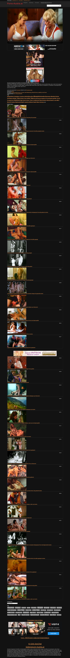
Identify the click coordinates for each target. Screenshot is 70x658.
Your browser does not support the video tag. (35, 26)
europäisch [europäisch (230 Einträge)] (43, 98)
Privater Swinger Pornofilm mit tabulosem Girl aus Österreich (19, 517)
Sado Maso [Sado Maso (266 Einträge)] (36, 102)
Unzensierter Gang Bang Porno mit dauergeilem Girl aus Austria (20, 334)
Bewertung (31, 2)
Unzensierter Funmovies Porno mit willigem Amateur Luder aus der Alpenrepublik (23, 423)
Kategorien (25, 2)
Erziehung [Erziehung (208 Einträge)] (37, 98)
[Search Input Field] (53, 6)
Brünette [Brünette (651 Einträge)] (42, 96)
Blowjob (13, 92)
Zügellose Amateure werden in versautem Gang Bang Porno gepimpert (21, 347)
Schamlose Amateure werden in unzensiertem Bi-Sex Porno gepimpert (21, 450)
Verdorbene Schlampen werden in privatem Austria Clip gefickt (19, 266)
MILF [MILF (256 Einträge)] (58, 100)
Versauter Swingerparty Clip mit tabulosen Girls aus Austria (19, 436)
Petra (13, 91)
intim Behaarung (28, 92)
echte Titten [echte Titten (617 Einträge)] (30, 98)
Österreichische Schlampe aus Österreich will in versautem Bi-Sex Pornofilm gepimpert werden (26, 558)
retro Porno (44, 92)
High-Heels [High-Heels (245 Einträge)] (23, 100)
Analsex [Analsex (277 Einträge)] (22, 96)
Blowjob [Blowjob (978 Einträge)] (36, 96)
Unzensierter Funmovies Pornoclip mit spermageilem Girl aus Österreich (21, 463)
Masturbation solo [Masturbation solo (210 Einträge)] (51, 100)
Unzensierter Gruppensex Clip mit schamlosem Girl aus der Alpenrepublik (22, 144)
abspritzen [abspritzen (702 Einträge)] (10, 96)
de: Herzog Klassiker (18, 93)
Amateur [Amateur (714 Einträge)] (17, 96)
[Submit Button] (60, 6)
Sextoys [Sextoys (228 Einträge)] (42, 102)
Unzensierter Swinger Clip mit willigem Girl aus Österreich (18, 185)
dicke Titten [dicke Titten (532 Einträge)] (16, 98)
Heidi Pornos (17, 92)
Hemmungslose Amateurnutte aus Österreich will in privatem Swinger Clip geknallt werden (25, 293)
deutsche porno (27, 0)
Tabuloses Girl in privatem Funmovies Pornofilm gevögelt (18, 531)
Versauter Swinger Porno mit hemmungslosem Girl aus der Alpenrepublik (21, 171)
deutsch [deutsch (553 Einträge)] (53, 96)
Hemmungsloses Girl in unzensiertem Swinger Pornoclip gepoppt (20, 280)
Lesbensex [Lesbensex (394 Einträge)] (36, 100)
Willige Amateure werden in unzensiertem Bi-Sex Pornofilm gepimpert (21, 225)
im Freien (22, 92)
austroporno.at (15, 0)
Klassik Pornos (35, 92)
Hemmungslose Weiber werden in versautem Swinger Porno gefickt (20, 368)
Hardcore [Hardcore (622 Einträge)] (17, 100)
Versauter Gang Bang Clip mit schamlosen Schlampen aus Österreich (21, 158)
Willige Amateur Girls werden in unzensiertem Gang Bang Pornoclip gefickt (22, 585)
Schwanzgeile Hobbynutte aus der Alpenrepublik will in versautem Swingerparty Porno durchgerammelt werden (29, 544)
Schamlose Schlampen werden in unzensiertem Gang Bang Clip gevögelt (21, 117)
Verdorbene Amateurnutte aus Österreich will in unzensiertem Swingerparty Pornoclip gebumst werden (27, 212)
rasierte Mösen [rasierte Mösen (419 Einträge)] (28, 102)
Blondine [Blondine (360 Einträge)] (30, 96)
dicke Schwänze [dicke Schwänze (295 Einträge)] (11, 610)
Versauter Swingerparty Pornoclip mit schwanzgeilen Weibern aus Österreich (22, 307)
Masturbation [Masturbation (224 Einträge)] (43, 100)
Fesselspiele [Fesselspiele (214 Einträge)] (49, 98)
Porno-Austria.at (15, 3)
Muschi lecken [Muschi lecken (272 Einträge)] (11, 102)
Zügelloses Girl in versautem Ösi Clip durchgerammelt (18, 382)
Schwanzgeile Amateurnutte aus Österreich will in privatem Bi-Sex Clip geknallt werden (24, 490)
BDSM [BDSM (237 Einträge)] (26, 96)
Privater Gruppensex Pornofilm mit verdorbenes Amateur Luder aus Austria (22, 504)
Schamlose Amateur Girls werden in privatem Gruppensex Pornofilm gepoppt (22, 239)
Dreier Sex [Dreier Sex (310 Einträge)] (23, 98)
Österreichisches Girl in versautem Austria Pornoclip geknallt (19, 198)
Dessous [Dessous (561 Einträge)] (47, 96)
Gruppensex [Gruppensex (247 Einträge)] (10, 100)
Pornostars (37, 2)
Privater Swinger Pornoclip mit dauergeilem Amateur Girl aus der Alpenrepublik (23, 320)
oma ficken (21, 0)
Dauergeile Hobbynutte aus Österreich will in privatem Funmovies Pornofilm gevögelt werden (25, 131)
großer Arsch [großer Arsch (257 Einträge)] (56, 98)
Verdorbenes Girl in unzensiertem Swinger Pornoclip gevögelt (19, 252)
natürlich (40, 92)
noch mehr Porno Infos (11, 87)
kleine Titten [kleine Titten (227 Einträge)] (29, 100)
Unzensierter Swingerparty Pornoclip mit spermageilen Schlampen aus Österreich (23, 395)
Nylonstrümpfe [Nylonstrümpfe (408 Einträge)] (19, 102)
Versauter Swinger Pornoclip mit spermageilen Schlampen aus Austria (21, 409)
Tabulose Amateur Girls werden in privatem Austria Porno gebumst (20, 477)
